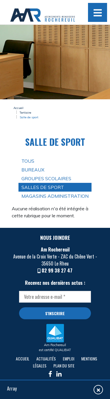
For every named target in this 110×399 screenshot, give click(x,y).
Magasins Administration (55, 196)
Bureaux (32, 170)
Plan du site (64, 365)
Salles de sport (42, 187)
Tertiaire (25, 113)
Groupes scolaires (46, 178)
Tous (27, 161)
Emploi (68, 358)
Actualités (46, 358)
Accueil (18, 108)
